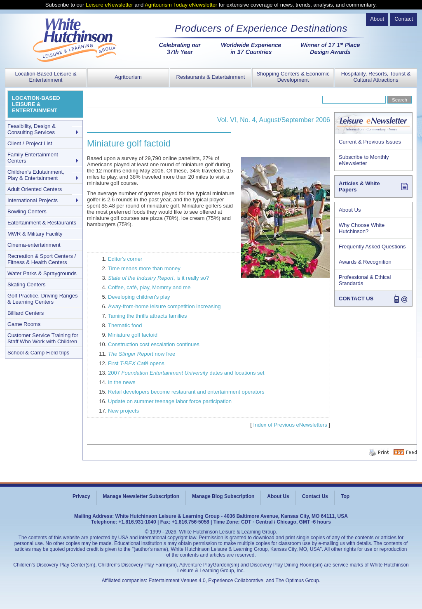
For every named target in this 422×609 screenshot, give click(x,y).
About (377, 19)
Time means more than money (144, 268)
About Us (350, 210)
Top (345, 496)
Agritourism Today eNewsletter (181, 5)
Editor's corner (125, 259)
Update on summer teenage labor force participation (170, 401)
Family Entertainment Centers (32, 157)
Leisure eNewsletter (109, 5)
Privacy (81, 496)
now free (141, 354)
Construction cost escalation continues (153, 344)
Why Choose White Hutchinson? (361, 228)
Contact (403, 19)
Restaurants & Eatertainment (210, 77)
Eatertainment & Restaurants (41, 223)
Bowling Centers (27, 211)
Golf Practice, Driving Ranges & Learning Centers (42, 299)
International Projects (32, 200)
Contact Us (315, 496)
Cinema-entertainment (34, 245)
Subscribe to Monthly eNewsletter (364, 160)
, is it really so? (158, 278)
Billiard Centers (25, 313)
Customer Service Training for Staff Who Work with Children (42, 338)
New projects (123, 411)
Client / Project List (29, 143)
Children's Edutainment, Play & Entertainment (35, 175)
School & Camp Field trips (38, 352)
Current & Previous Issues (370, 142)
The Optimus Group (297, 580)
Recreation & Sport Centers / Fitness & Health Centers (41, 259)
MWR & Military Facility (35, 234)
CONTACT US (356, 298)
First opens (136, 363)
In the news (122, 382)
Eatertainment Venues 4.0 (177, 580)
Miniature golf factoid (132, 335)
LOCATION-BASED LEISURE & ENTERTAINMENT (36, 104)
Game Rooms (23, 324)
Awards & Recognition (365, 262)
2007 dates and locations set (186, 373)
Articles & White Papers (359, 186)
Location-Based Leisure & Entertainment (46, 77)
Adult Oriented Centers (34, 189)
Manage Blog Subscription (223, 496)
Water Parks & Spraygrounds (42, 273)
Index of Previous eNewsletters (290, 425)
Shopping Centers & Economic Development (292, 77)
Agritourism (128, 77)
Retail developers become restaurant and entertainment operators (186, 392)
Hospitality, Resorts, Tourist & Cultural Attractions (376, 77)
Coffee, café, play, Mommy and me (149, 287)
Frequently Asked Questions (372, 246)
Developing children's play (139, 297)
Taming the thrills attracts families (147, 316)
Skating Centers (26, 284)
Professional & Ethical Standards (365, 280)
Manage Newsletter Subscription (141, 496)
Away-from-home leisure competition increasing (164, 306)
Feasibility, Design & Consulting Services (31, 129)
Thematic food (125, 325)
